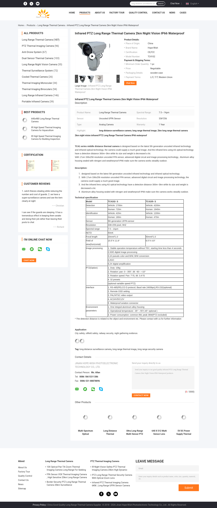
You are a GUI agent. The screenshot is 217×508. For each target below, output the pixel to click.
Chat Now (174, 3)
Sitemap (22, 488)
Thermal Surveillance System (37, 70)
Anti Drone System (32, 52)
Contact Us (158, 12)
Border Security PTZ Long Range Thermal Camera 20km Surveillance (66, 483)
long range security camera (150, 349)
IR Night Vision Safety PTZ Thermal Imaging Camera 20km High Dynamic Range (109, 469)
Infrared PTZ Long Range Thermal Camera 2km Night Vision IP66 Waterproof (93, 89)
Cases (183, 12)
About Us (100, 12)
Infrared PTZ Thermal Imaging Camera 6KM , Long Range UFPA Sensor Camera (111, 484)
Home (72, 12)
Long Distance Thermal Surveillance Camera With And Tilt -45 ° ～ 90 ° (110, 432)
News (172, 12)
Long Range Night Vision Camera (39, 64)
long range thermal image (125, 349)
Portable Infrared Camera (35, 101)
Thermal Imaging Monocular (37, 83)
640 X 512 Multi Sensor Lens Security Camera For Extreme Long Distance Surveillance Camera (159, 432)
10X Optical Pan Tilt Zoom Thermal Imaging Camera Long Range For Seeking (66, 468)
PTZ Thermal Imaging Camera (38, 45)
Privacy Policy (39, 505)
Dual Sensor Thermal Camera (37, 58)
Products (84, 12)
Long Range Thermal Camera (51, 25)
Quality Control (138, 12)
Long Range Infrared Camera (37, 95)
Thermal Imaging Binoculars (37, 89)
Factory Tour (116, 12)
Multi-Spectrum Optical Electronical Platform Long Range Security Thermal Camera (85, 432)
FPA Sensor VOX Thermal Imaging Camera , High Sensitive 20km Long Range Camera (67, 476)
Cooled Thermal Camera (35, 76)
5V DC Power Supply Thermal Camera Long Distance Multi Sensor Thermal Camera (183, 432)
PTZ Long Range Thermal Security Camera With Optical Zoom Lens (112, 476)
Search (161, 4)
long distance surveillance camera (96, 349)
